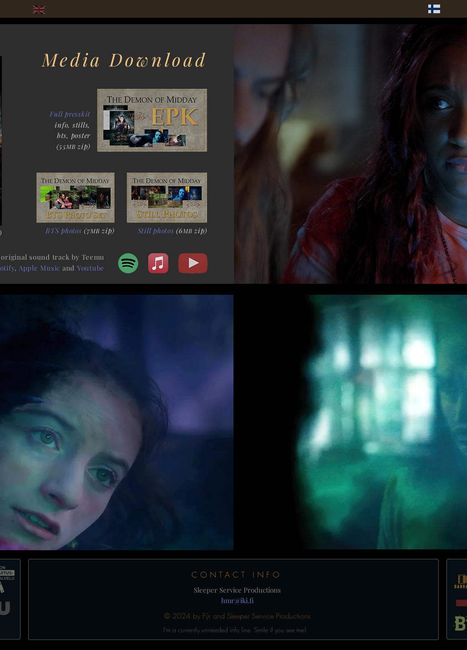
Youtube (90, 267)
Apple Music (39, 267)
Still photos (156, 230)
